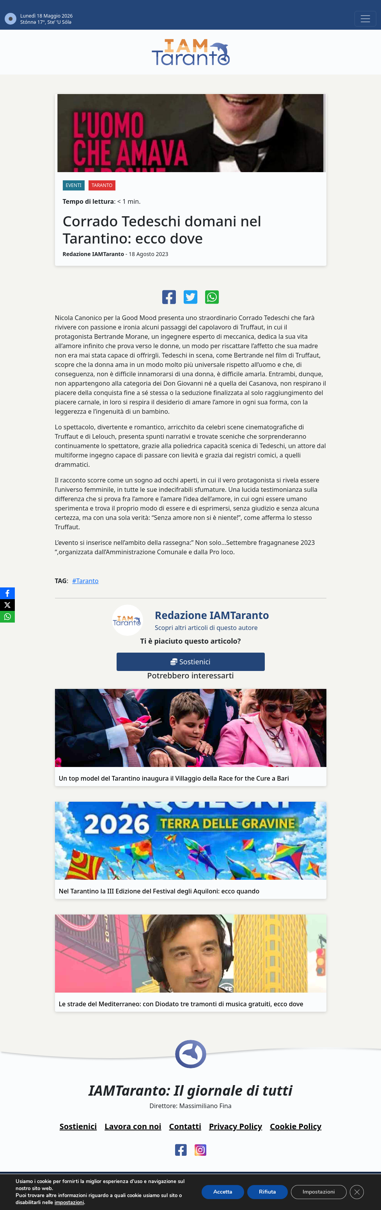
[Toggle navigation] (365, 19)
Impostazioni (319, 1192)
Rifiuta (267, 1192)
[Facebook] (7, 593)
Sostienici (190, 661)
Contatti (185, 1126)
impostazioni (69, 1202)
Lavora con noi (133, 1126)
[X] (7, 605)
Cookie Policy (295, 1126)
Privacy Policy (235, 1126)
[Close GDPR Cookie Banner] (357, 1192)
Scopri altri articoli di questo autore (212, 620)
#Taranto (85, 581)
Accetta (222, 1192)
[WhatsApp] (7, 617)
